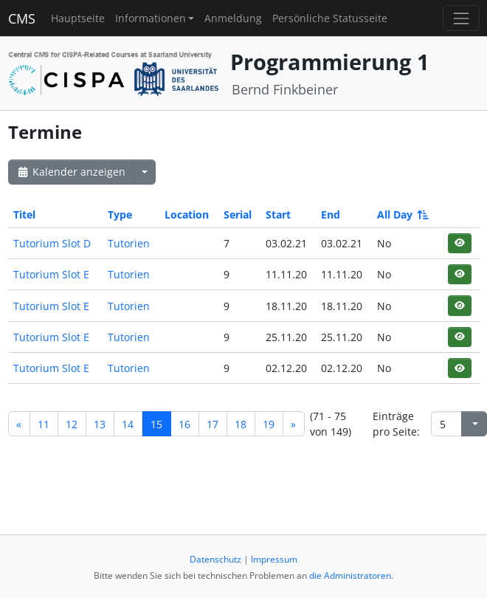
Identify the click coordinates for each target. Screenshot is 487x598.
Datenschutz (215, 559)
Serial (238, 214)
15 (156, 424)
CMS (21, 18)
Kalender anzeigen (70, 172)
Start (278, 214)
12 (71, 424)
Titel (24, 214)
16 (184, 424)
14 (128, 424)
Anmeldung (233, 18)
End (330, 214)
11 (43, 424)
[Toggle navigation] (461, 18)
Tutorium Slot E (51, 274)
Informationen (150, 18)
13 (100, 424)
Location (187, 214)
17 (212, 424)
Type (120, 214)
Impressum (274, 559)
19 (268, 424)
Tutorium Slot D (52, 243)
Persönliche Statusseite (329, 18)
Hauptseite (78, 18)
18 (240, 424)
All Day (401, 214)
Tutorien (129, 243)
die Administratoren (350, 575)
